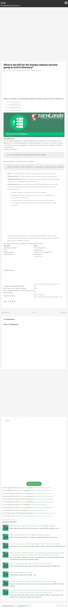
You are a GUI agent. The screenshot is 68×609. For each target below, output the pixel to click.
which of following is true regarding (43, 499)
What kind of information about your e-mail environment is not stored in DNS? (32, 581)
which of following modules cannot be (43, 502)
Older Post (63, 313)
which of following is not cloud (42, 488)
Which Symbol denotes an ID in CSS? (20, 572)
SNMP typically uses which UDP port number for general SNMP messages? (32, 526)
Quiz (3, 3)
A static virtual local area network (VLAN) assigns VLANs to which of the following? (34, 544)
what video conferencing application (43, 516)
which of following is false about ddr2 (41, 490)
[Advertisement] (34, 24)
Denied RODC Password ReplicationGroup (47, 284)
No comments (37, 70)
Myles (20, 504)
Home (34, 313)
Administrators (38, 256)
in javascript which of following (39, 504)
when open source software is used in (44, 496)
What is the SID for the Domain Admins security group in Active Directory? (31, 66)
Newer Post (5, 313)
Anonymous (20, 490)
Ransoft (28, 606)
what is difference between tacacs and (44, 513)
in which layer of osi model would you (42, 507)
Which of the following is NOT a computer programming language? (29, 535)
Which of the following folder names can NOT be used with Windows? (31, 563)
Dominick (23, 488)
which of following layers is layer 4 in (42, 493)
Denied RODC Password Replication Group (50, 297)
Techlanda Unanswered (23, 70)
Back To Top (61, 606)
